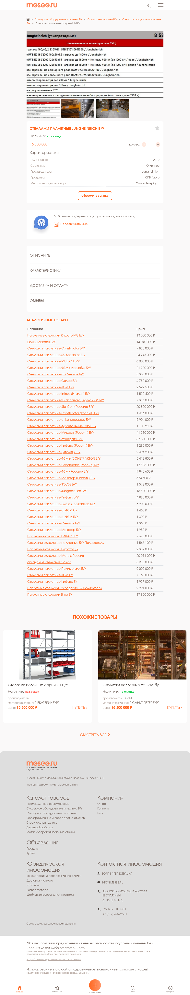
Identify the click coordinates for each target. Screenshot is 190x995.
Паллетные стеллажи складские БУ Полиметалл (64, 588)
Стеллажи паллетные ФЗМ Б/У (50, 387)
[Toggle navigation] (160, 5)
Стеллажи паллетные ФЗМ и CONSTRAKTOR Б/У (64, 458)
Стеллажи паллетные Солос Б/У (52, 380)
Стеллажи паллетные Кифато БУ (52, 581)
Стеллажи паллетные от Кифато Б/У (55, 439)
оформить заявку (95, 195)
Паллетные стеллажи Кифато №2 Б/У (55, 335)
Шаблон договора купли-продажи (50, 894)
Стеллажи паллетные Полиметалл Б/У (56, 568)
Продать (32, 848)
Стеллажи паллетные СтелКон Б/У (53, 523)
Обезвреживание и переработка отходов (56, 818)
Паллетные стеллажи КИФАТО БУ (52, 536)
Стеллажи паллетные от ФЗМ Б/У (52, 517)
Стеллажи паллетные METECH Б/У (53, 361)
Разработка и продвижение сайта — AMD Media (54, 959)
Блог (100, 813)
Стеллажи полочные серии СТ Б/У (38, 685)
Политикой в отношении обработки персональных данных (58, 973)
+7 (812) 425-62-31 (115, 914)
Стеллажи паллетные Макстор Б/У (54, 529)
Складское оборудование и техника (52, 813)
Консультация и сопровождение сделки (54, 876)
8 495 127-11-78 (112, 900)
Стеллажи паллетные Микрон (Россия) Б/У (60, 432)
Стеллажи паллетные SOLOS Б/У (52, 484)
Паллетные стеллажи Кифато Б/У (52, 549)
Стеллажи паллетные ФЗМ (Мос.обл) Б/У (59, 367)
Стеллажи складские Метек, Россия (55, 555)
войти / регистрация (117, 873)
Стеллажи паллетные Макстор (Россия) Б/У (61, 478)
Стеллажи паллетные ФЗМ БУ (50, 575)
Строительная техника (42, 822)
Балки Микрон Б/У (41, 342)
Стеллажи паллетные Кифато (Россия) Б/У (60, 445)
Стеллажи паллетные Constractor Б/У (56, 348)
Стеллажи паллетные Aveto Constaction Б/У (61, 504)
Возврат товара (37, 890)
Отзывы (37, 301)
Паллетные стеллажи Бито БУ (49, 594)
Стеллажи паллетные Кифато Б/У (53, 497)
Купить (31, 853)
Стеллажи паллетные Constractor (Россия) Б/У (63, 413)
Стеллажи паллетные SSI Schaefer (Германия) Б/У (65, 400)
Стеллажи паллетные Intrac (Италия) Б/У (58, 393)
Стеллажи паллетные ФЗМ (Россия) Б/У (58, 471)
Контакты (103, 808)
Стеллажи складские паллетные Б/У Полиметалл (65, 542)
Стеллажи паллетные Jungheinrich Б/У (57, 491)
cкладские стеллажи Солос (49, 562)
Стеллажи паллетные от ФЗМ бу (52, 510)
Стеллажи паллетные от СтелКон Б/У (55, 374)
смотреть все (93, 735)
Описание (40, 255)
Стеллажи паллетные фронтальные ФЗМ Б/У (61, 426)
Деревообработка (40, 827)
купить (78, 708)
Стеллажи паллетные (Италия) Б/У (53, 452)
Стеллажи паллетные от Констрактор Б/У (59, 419)
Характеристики (45, 271)
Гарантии (33, 885)
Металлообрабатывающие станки (51, 832)
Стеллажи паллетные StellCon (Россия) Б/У (60, 406)
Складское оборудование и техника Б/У (54, 808)
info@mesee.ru (112, 882)
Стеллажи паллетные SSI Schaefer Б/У (56, 355)
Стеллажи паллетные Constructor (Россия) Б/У (63, 465)
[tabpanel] (95, 255)
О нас (101, 804)
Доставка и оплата (49, 286)
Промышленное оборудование (48, 804)
